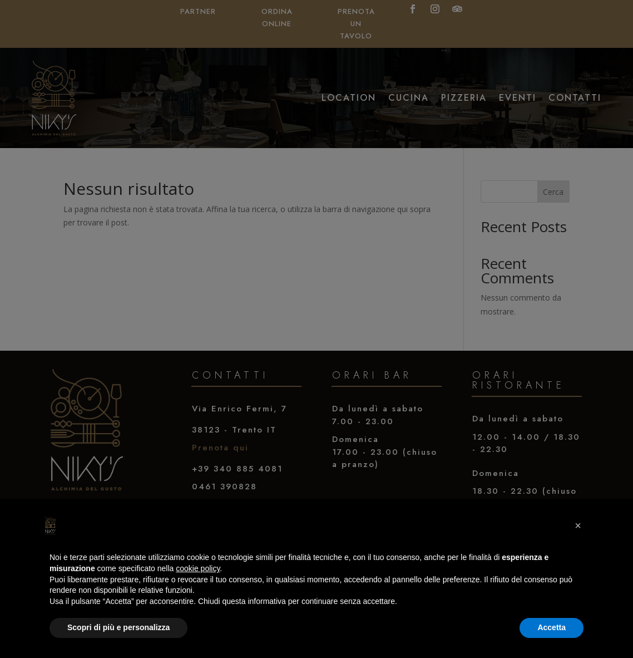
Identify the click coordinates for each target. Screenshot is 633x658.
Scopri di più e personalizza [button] (118, 627)
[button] (578, 525)
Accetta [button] (551, 627)
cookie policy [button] (198, 568)
